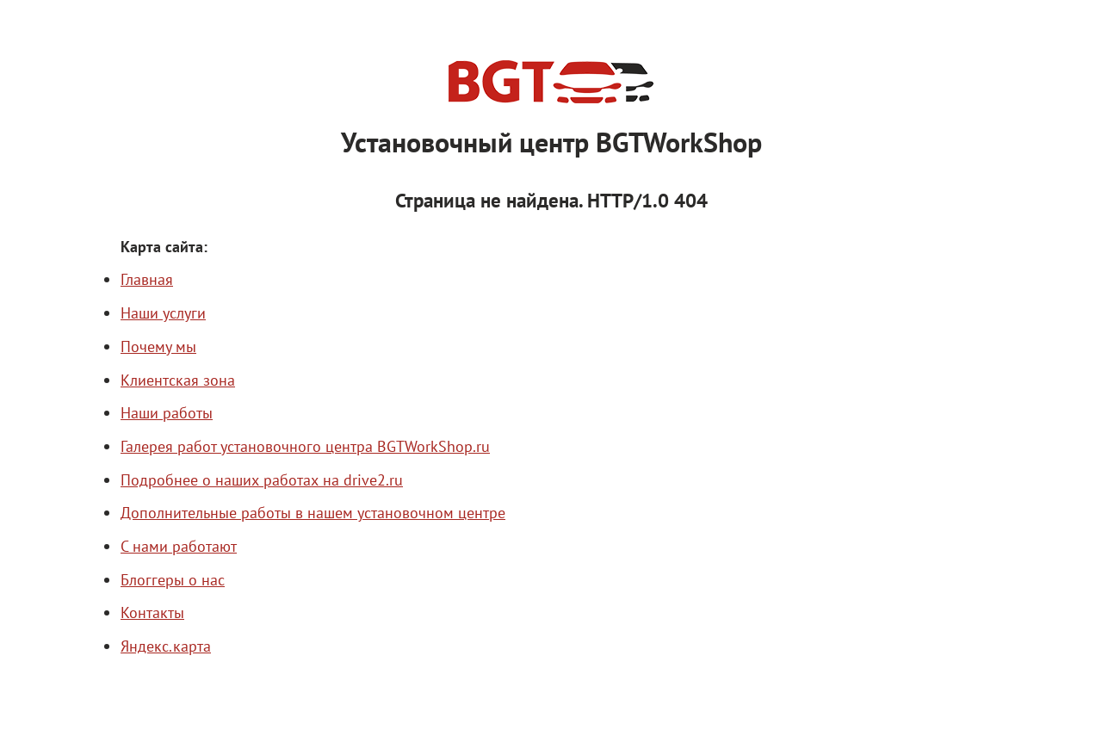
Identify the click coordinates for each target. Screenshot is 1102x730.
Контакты (152, 612)
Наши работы (167, 412)
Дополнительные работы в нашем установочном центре (313, 512)
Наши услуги (163, 312)
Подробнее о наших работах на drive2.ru (262, 479)
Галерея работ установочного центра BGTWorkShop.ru (305, 446)
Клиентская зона (178, 379)
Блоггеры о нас (173, 579)
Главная (147, 279)
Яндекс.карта (166, 645)
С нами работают (179, 545)
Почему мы (158, 346)
